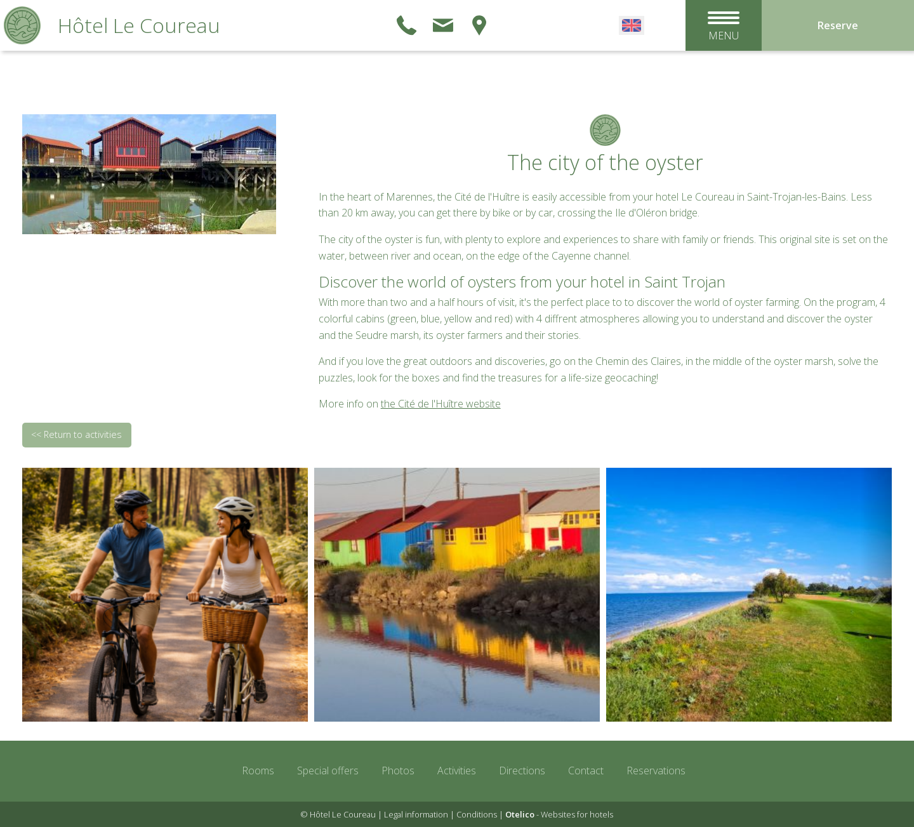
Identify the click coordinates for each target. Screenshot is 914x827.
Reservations (656, 770)
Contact (586, 770)
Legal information (416, 814)
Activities (456, 770)
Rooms (258, 770)
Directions (522, 770)
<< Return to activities (76, 434)
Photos (397, 770)
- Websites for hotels (559, 814)
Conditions (476, 814)
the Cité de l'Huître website (441, 404)
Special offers (328, 770)
